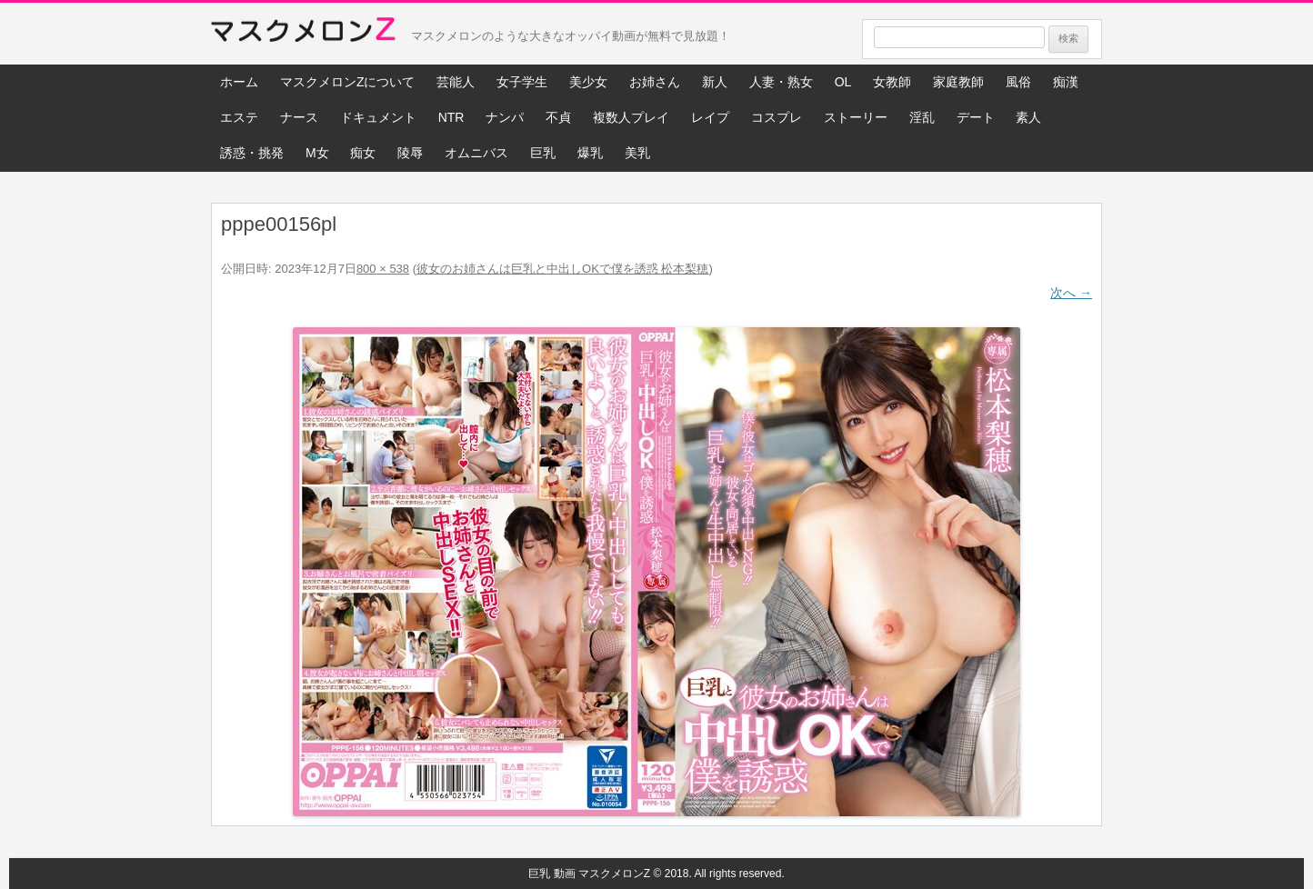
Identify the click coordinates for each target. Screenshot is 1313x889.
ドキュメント (378, 117)
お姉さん (654, 82)
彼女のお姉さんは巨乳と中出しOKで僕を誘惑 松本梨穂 (562, 268)
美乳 (637, 152)
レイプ (710, 117)
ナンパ (505, 117)
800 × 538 (382, 268)
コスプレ (776, 117)
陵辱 (410, 152)
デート (976, 117)
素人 (1028, 117)
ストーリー (855, 117)
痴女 (363, 152)
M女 (317, 152)
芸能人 (455, 82)
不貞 (558, 117)
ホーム (239, 82)
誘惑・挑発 (252, 152)
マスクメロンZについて (348, 82)
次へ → (1071, 292)
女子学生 (521, 82)
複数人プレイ (631, 117)
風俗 (1018, 82)
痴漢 (1065, 82)
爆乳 (590, 152)
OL (843, 82)
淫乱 (922, 117)
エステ (239, 117)
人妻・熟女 (781, 82)
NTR (451, 117)
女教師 (892, 82)
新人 (714, 82)
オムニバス (476, 152)
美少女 (588, 82)
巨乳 (543, 152)
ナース (299, 117)
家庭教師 (958, 82)
